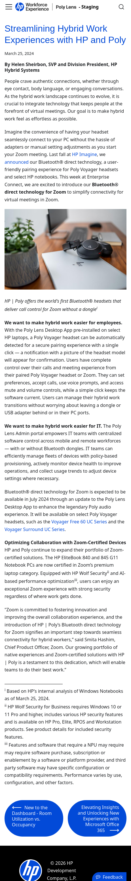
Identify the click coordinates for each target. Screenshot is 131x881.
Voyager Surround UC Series (35, 529)
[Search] (121, 7)
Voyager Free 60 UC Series (79, 522)
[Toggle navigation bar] (9, 7)
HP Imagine (84, 154)
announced (17, 162)
